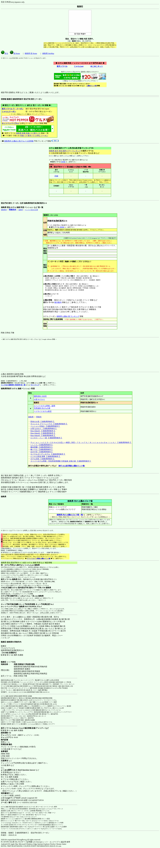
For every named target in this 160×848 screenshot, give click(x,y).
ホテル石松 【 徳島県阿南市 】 (42, 459)
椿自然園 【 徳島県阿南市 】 (41, 447)
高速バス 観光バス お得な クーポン (34, 135)
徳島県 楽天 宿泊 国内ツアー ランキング (65, 151)
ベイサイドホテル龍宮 (43, 411)
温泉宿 (20, 210)
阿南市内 (12, 210)
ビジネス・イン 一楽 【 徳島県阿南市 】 (46, 438)
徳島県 (31, 417)
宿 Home (15, 53)
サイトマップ (35, 385)
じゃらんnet (78, 66)
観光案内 (58, 302)
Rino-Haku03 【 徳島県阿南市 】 (43, 435)
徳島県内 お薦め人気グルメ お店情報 (19, 141)
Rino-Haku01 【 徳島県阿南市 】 (43, 431)
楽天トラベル (62, 66)
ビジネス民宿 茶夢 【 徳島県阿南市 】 (45, 456)
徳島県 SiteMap (48, 53)
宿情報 (63, 162)
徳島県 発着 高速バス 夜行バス (28, 133)
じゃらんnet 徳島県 (32, 565)
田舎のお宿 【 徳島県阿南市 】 (42, 422)
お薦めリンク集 (92, 86)
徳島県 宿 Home (31, 53)
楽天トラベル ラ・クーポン (13, 109)
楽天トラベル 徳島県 (9, 579)
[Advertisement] (15, 354)
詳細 (56, 176)
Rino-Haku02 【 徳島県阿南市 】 (43, 433)
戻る (4, 53)
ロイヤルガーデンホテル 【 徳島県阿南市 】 (48, 454)
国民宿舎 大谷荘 (40, 396)
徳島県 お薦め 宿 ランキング (68, 316)
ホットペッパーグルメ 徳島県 (12, 607)
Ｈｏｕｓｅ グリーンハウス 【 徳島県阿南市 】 (49, 424)
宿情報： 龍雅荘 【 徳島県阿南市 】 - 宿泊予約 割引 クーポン (25, 833)
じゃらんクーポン (9, 111)
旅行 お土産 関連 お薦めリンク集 (71, 466)
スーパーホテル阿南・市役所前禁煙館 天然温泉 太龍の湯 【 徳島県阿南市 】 (60, 461)
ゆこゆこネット (96, 66)
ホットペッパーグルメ (11, 123)
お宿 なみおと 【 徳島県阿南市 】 (43, 428)
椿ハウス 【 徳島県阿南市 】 (41, 449)
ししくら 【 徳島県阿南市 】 (41, 445)
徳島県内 (4, 210)
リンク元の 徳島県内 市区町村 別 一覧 (13, 385)
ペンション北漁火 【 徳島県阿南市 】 (45, 426)
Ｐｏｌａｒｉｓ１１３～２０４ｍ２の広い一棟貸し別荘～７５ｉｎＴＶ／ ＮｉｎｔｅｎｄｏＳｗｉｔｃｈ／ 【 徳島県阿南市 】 (81, 442)
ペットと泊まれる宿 (31, 210)
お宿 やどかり (39, 399)
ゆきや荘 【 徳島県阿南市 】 (41, 452)
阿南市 (39, 417)
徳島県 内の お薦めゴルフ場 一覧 (70, 515)
